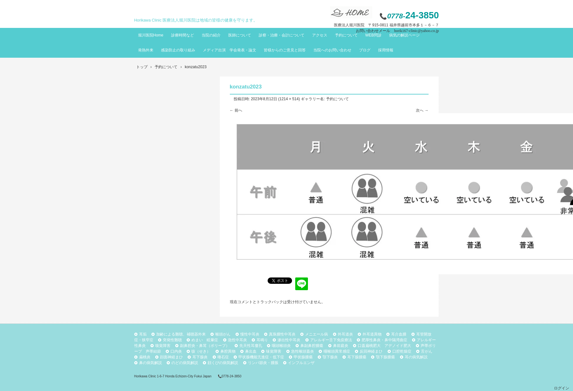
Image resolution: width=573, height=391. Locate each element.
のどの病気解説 (184, 363)
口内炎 (176, 351)
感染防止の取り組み (178, 50)
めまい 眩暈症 (204, 340)
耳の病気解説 (416, 357)
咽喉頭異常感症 (336, 351)
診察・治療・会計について (281, 35)
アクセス (319, 35)
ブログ (364, 50)
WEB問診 (373, 35)
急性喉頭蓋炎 (302, 351)
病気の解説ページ (404, 35)
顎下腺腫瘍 (385, 357)
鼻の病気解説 (150, 363)
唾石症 (223, 357)
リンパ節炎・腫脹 (263, 363)
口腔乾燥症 (401, 351)
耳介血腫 (398, 334)
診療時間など (182, 35)
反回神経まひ (371, 351)
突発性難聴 (172, 340)
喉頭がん (222, 334)
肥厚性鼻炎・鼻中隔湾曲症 (384, 340)
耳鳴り (262, 340)
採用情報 (385, 50)
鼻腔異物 (228, 351)
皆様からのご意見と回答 (285, 50)
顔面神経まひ (171, 357)
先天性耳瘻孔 (250, 345)
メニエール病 (316, 334)
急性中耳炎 (237, 340)
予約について (346, 35)
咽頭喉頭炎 (281, 345)
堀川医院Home (150, 35)
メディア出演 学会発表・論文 (229, 50)
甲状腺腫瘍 (303, 357)
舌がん (426, 351)
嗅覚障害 (162, 345)
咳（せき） (200, 351)
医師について (239, 35)
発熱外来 (145, 50)
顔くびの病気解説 (223, 363)
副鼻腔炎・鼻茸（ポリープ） (205, 345)
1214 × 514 (288, 99)
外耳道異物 (372, 334)
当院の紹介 (211, 35)
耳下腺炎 (200, 357)
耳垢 (143, 334)
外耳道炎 (345, 334)
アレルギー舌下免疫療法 (331, 340)
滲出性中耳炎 (288, 340)
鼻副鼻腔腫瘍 (311, 345)
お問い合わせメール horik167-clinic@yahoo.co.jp (397, 31)
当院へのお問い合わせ (332, 50)
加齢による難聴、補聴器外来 (181, 334)
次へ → (422, 110)
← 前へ (236, 110)
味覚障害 (273, 351)
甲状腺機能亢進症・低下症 (261, 357)
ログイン (561, 388)
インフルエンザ (301, 363)
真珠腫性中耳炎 (282, 334)
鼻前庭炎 (340, 345)
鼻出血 (251, 351)
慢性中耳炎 (249, 334)
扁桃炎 (144, 357)
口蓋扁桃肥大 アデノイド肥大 (384, 345)
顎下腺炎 (330, 357)
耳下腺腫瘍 (356, 357)
